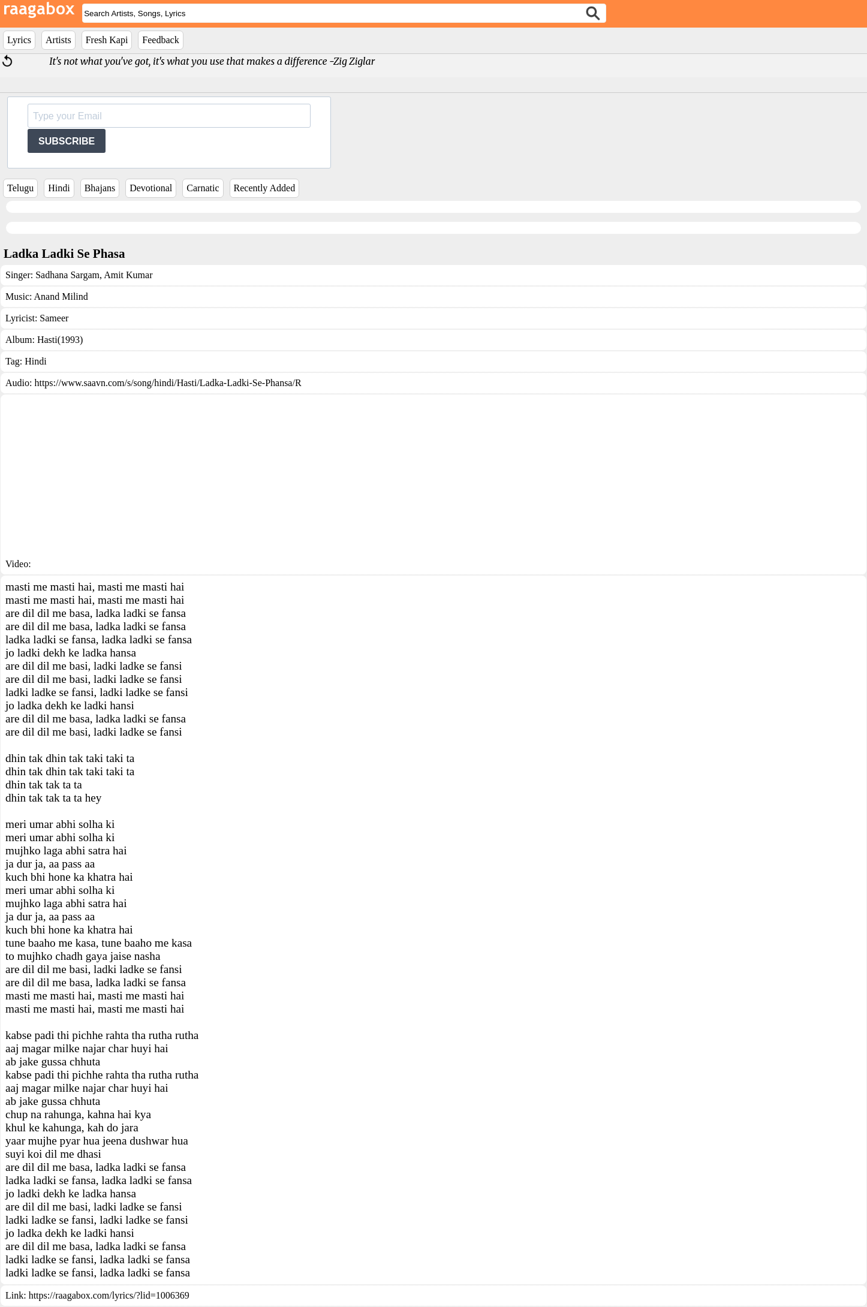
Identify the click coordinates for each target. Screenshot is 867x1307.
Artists (58, 40)
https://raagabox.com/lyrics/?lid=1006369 (109, 1295)
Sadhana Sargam (67, 275)
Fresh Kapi (107, 40)
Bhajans (100, 188)
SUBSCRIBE (66, 141)
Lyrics (19, 40)
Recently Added (265, 188)
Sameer (54, 318)
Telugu (20, 188)
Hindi (59, 188)
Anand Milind (61, 296)
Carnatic (202, 188)
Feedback (160, 40)
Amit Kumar (127, 275)
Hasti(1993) (60, 340)
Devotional (151, 188)
